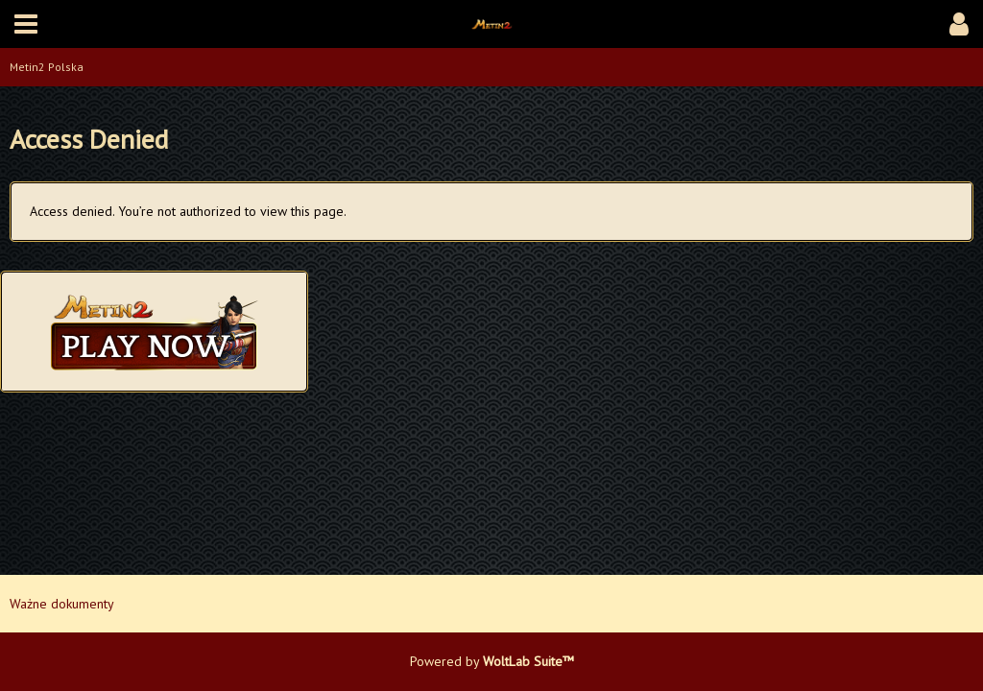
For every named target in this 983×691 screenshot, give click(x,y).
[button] (26, 24)
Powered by (492, 661)
